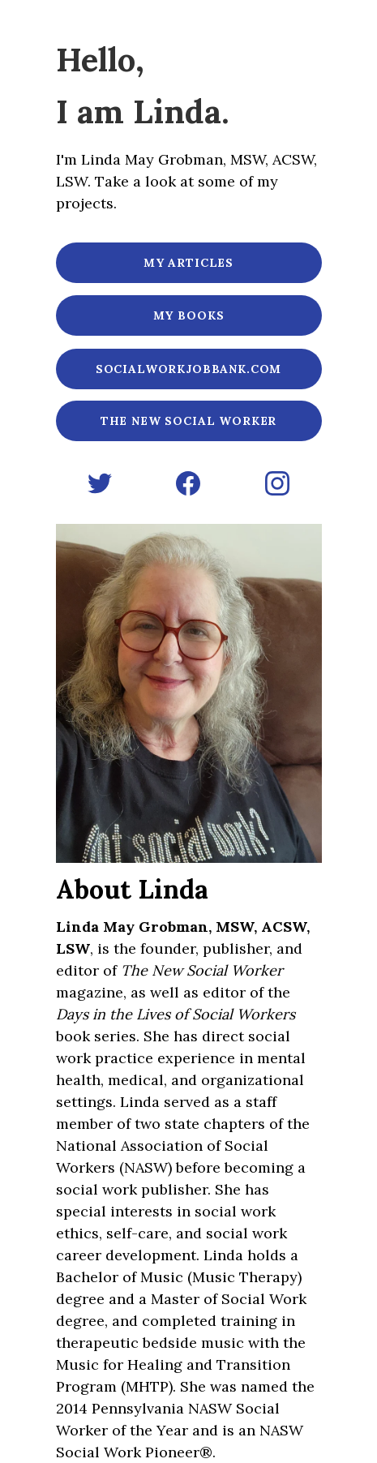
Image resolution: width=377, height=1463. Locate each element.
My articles (188, 262)
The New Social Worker (189, 421)
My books (189, 315)
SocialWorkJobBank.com (189, 369)
